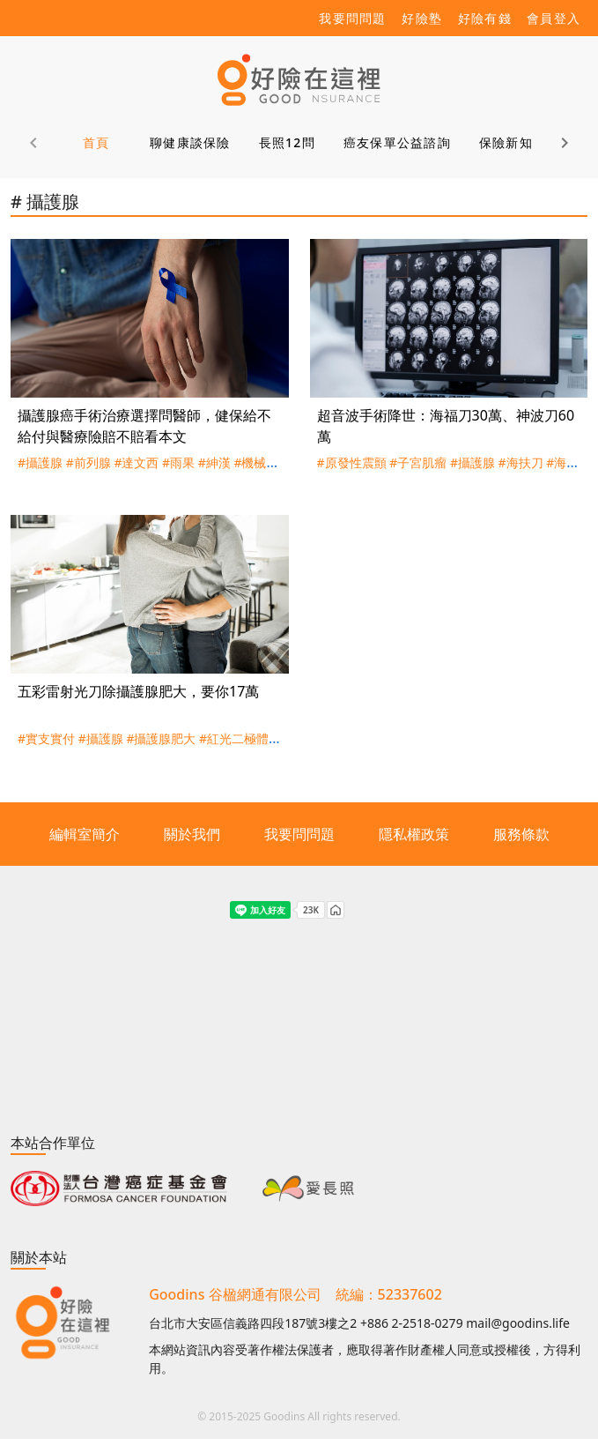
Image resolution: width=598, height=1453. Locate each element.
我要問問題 (299, 834)
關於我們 (192, 834)
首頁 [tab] (96, 142)
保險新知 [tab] (506, 142)
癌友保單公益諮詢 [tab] (397, 142)
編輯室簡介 (84, 834)
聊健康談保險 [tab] (190, 142)
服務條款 (521, 834)
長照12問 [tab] (287, 142)
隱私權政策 (414, 834)
